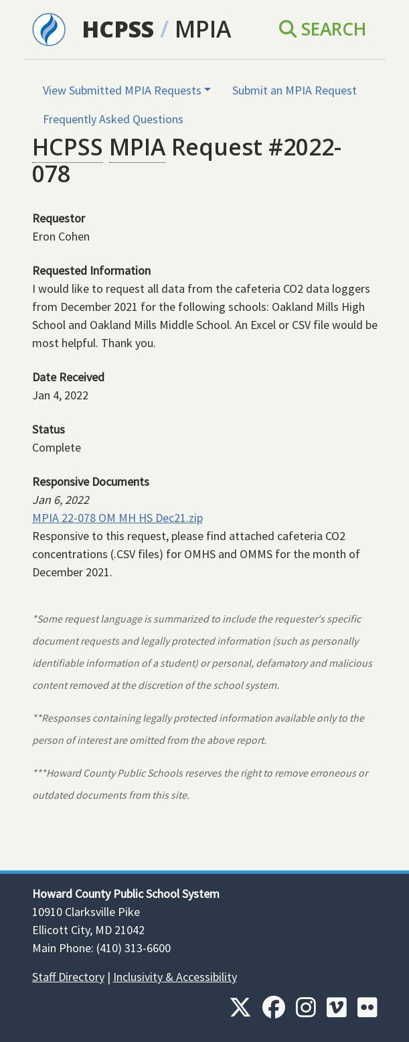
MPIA (203, 28)
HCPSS (118, 28)
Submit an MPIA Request (294, 90)
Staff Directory (68, 976)
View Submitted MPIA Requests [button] (122, 90)
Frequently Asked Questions (113, 119)
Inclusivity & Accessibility (175, 976)
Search (323, 29)
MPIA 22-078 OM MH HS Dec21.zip (117, 517)
